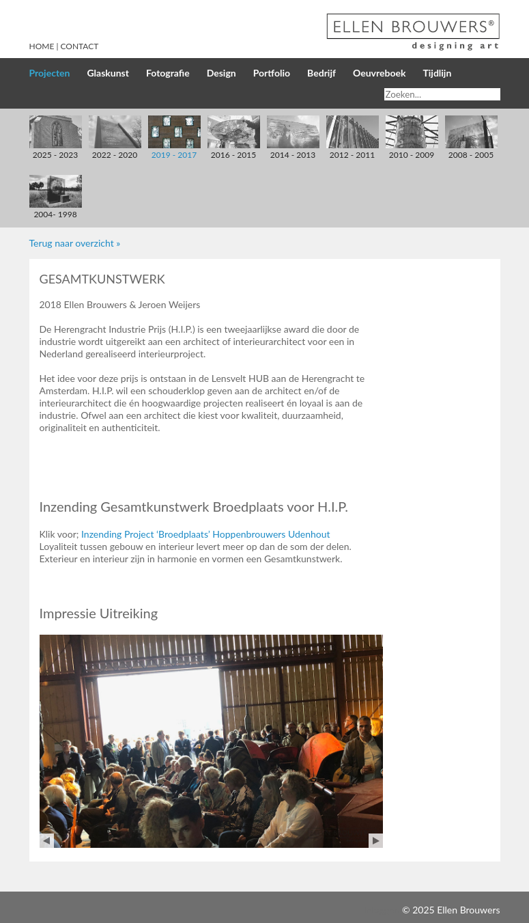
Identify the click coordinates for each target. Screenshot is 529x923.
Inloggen (381, 909)
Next (376, 841)
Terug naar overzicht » (75, 243)
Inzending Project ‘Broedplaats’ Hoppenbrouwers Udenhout (205, 534)
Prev (47, 841)
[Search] (442, 94)
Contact (80, 46)
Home (42, 46)
